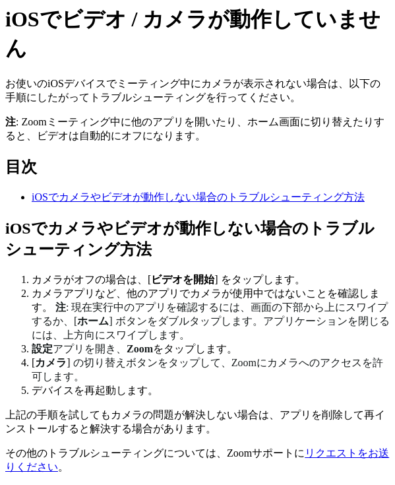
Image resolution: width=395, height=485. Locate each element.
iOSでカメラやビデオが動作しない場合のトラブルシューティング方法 (198, 197)
